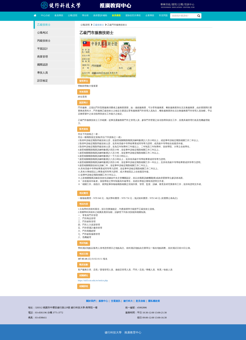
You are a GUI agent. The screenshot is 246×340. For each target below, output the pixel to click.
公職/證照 (72, 15)
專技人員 (42, 72)
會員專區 (58, 15)
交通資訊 (115, 301)
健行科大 (128, 301)
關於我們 (91, 301)
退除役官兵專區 (133, 15)
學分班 (85, 15)
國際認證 (42, 64)
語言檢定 (42, 80)
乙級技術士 (44, 24)
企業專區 (149, 15)
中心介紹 (45, 15)
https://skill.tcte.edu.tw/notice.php (93, 280)
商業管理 (42, 56)
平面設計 (42, 48)
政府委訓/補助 (100, 15)
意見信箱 (140, 301)
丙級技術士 (44, 40)
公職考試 (42, 32)
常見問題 (163, 15)
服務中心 (103, 301)
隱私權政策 (154, 301)
